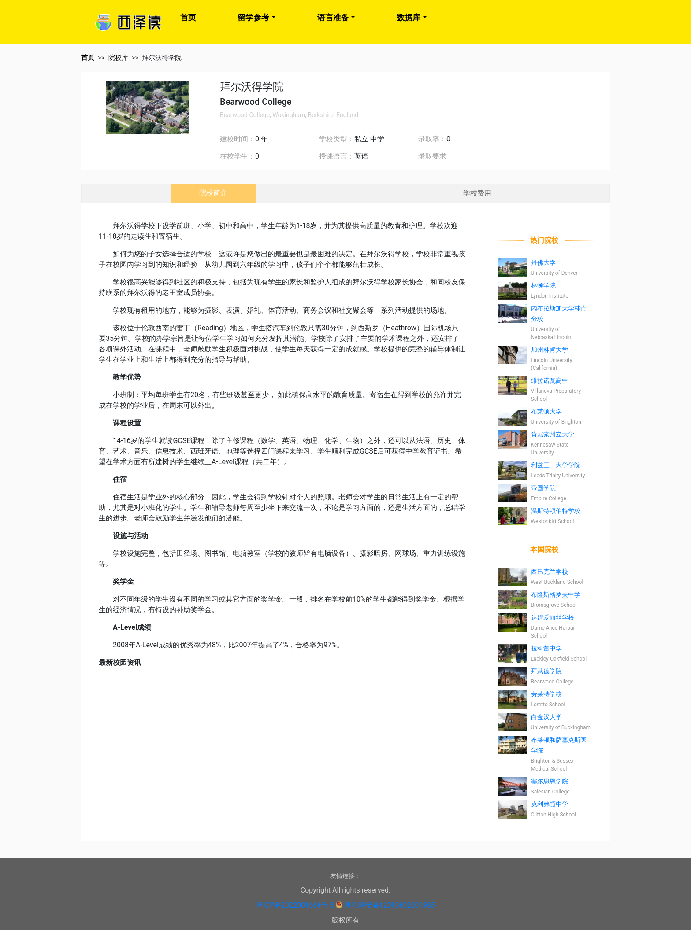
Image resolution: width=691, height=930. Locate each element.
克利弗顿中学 (549, 804)
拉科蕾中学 (546, 648)
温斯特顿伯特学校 (555, 510)
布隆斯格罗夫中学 (555, 594)
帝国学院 (543, 487)
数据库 (408, 17)
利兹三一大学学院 (555, 465)
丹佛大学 (543, 262)
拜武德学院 (546, 671)
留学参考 (253, 17)
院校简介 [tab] (213, 192)
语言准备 (333, 17)
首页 (188, 17)
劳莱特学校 (546, 694)
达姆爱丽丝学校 (552, 617)
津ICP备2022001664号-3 (295, 905)
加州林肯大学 (549, 349)
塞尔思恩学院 (549, 781)
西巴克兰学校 (549, 571)
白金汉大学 (546, 716)
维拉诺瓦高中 (549, 380)
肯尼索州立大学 (552, 434)
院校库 (118, 58)
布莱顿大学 (546, 411)
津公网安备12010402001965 (389, 905)
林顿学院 (543, 285)
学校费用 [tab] (477, 193)
